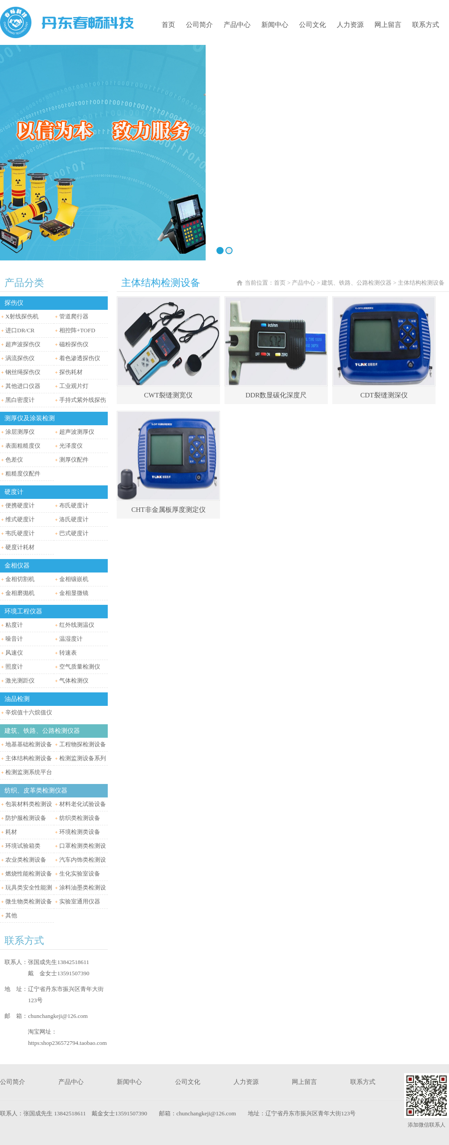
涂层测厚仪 (20, 431)
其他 (11, 915)
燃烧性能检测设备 (28, 873)
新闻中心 (274, 24)
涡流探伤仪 (20, 358)
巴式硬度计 (73, 533)
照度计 (14, 666)
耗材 (11, 831)
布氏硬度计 (73, 505)
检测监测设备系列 (82, 758)
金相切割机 (20, 579)
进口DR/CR (20, 330)
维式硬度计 (20, 519)
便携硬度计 (20, 505)
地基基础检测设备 (28, 744)
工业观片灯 (73, 386)
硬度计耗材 (20, 547)
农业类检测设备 (25, 859)
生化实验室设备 (79, 873)
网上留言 (387, 24)
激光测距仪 (20, 680)
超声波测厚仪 (76, 431)
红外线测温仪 (76, 624)
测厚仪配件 (73, 459)
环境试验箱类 (22, 845)
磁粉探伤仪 (73, 344)
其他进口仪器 (22, 386)
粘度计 (14, 624)
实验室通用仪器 (79, 901)
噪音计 (14, 638)
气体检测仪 (73, 680)
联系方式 (425, 24)
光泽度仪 (71, 445)
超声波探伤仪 (22, 344)
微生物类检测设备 (28, 901)
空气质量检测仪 (79, 666)
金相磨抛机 (20, 593)
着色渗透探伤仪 (79, 358)
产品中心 (237, 24)
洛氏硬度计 (73, 519)
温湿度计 (71, 638)
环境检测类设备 (79, 831)
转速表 (68, 652)
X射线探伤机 (22, 316)
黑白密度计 (20, 399)
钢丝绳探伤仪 (22, 372)
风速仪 (14, 652)
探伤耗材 (71, 372)
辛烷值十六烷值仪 (28, 712)
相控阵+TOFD (77, 330)
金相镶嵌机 (73, 579)
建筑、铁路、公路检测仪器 (356, 282)
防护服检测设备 (25, 818)
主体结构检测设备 (28, 758)
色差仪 (14, 459)
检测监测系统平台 (28, 772)
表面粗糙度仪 (22, 445)
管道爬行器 (73, 316)
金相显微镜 (73, 593)
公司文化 (312, 24)
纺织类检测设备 (79, 818)
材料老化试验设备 (82, 804)
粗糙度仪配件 (22, 473)
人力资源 (350, 24)
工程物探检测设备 (82, 744)
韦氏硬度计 (20, 533)
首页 (168, 24)
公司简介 (199, 24)
